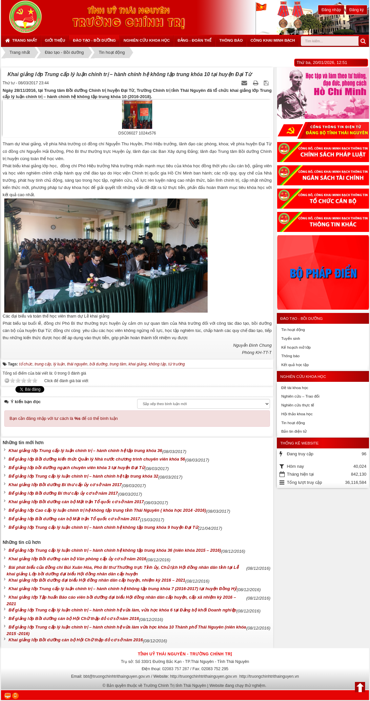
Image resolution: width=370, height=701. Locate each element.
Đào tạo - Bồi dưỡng (94, 40)
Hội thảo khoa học (297, 414)
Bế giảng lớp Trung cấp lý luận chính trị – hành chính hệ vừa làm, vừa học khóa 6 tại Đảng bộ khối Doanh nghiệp (122, 610)
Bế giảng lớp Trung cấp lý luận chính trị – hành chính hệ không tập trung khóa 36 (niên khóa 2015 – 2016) (115, 550)
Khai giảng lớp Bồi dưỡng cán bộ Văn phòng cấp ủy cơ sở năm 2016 (77, 558)
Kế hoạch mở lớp (296, 347)
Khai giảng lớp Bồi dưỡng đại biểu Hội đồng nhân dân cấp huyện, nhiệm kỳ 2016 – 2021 (97, 580)
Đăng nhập (331, 10)
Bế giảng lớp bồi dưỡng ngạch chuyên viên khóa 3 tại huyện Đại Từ (77, 467)
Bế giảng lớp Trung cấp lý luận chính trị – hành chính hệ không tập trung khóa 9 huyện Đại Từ (103, 527)
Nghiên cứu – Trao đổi (300, 396)
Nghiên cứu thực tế (297, 405)
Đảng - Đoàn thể (194, 40)
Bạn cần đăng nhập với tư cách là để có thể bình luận (64, 418)
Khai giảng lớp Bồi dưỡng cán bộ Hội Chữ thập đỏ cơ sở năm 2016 (76, 639)
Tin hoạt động (293, 329)
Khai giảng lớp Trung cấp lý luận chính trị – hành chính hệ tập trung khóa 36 (85, 450)
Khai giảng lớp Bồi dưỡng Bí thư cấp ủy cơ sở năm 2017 (65, 484)
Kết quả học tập (295, 364)
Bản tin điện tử (293, 431)
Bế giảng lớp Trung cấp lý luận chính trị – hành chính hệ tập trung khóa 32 (83, 476)
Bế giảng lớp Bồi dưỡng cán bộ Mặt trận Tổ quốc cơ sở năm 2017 (74, 518)
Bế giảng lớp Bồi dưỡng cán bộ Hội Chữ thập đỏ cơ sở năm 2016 (74, 618)
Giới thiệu (55, 40)
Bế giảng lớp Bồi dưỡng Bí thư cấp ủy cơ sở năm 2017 (63, 493)
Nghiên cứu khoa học (147, 40)
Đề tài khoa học (294, 387)
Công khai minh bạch (273, 40)
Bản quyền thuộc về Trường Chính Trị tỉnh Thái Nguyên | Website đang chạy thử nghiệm (186, 685)
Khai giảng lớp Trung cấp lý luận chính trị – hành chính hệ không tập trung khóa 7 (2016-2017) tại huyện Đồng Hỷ (122, 588)
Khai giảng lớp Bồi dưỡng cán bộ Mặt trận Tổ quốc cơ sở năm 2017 (76, 501)
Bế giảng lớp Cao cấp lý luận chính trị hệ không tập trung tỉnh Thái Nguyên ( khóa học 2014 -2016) (107, 510)
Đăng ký (356, 10)
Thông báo (231, 40)
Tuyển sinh (290, 338)
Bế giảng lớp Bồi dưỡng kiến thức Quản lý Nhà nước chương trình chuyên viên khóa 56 (97, 459)
